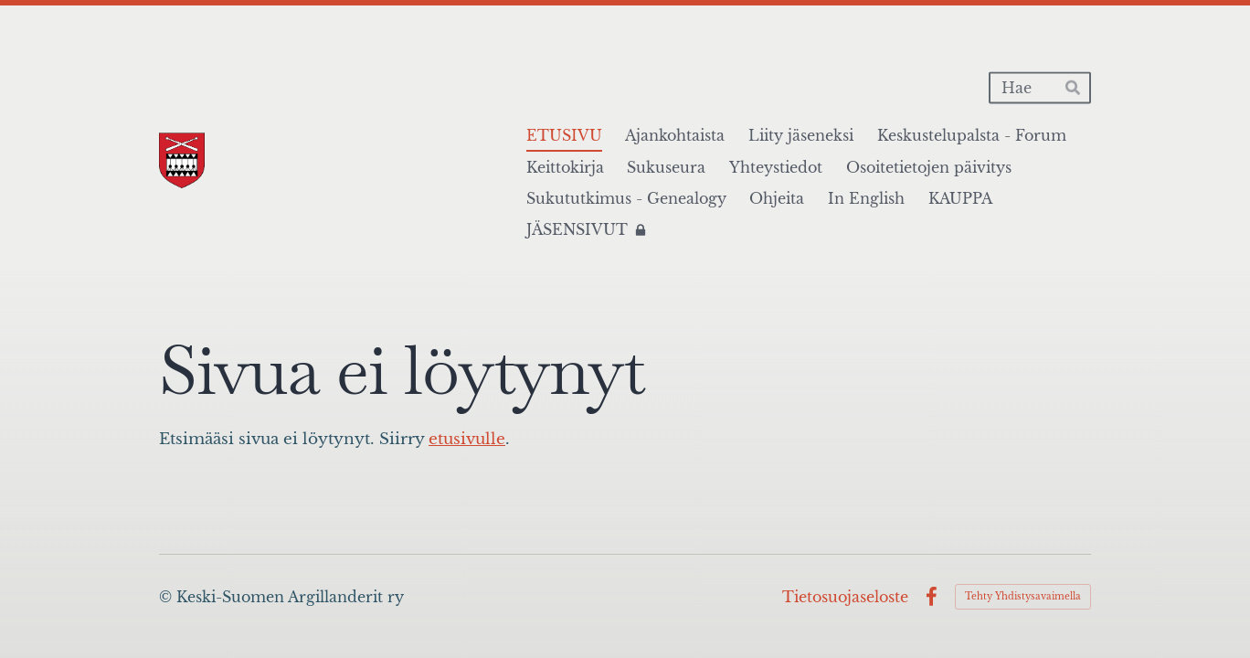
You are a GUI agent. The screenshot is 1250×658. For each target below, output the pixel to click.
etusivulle (467, 439)
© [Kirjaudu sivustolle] (167, 597)
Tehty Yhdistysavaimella (1023, 596)
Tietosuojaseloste (845, 596)
